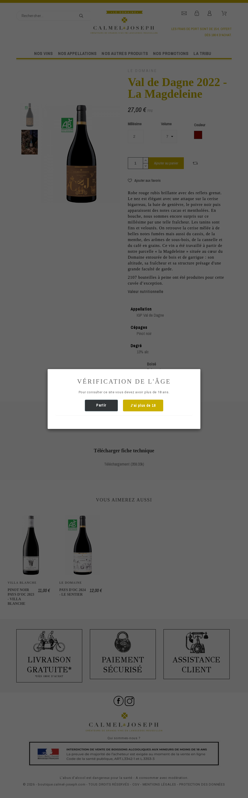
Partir (101, 405)
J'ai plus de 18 (143, 405)
